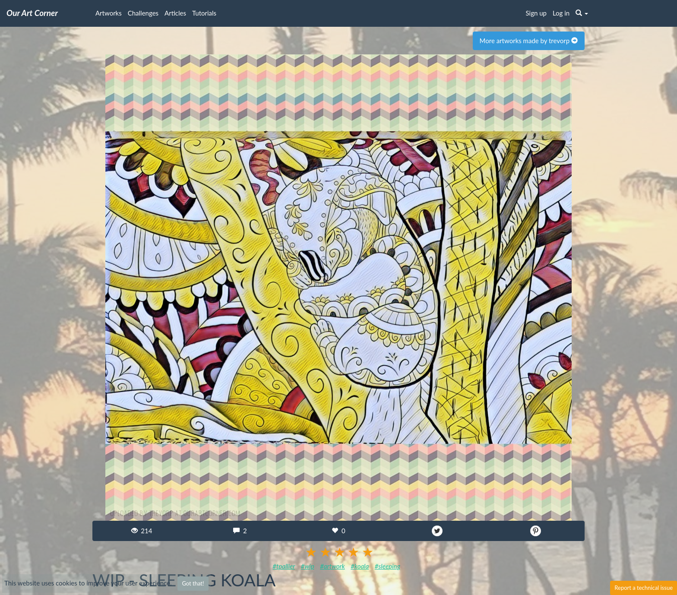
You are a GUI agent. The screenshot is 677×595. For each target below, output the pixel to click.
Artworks (108, 13)
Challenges (143, 13)
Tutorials (204, 13)
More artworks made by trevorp (529, 40)
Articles (175, 13)
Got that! (193, 583)
